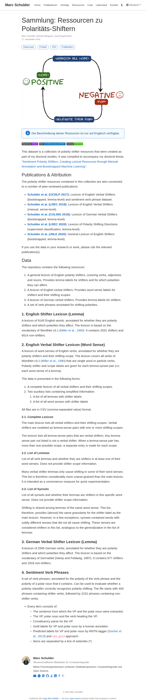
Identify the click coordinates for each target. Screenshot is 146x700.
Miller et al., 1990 (71, 330)
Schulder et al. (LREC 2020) (46, 224)
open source (75, 698)
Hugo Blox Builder (51, 698)
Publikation (67, 47)
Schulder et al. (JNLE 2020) (46, 234)
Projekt (43, 47)
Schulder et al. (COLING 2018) (48, 214)
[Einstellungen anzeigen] (122, 5)
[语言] (133, 5)
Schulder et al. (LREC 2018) (46, 204)
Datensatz (28, 47)
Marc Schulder (17, 5)
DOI (54, 47)
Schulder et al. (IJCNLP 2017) (48, 194)
